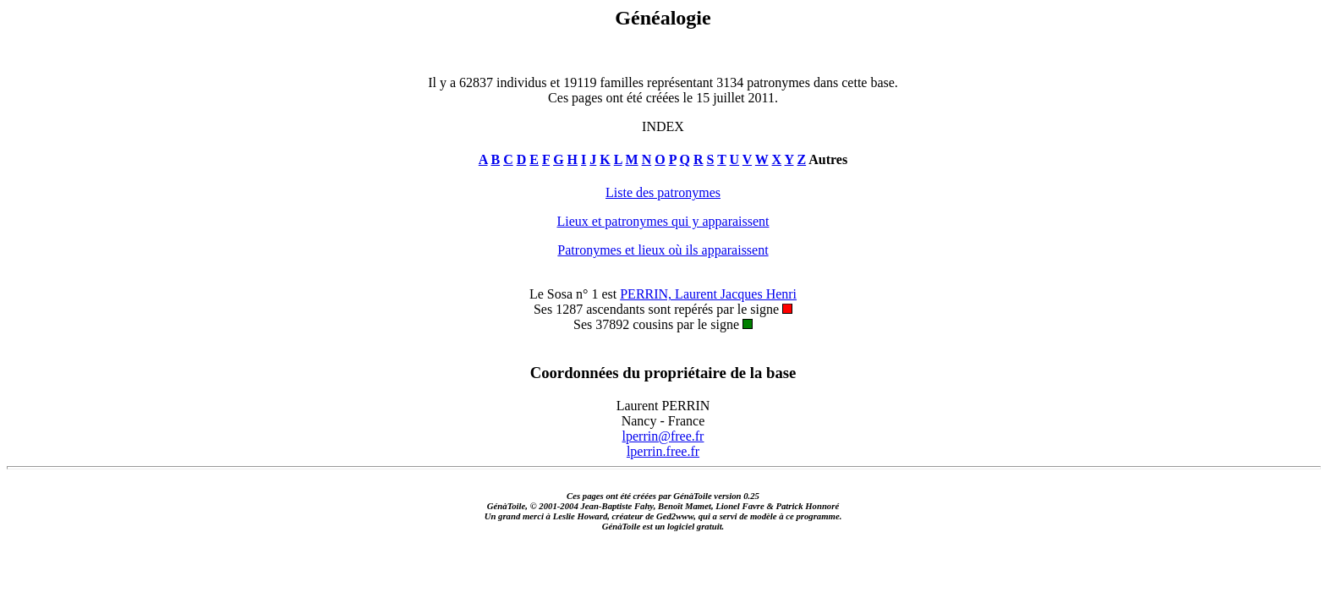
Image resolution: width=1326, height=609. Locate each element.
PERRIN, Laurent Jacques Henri (708, 294)
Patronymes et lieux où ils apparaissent (662, 250)
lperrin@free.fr (663, 436)
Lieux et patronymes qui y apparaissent (662, 221)
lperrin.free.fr (663, 451)
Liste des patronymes (663, 192)
